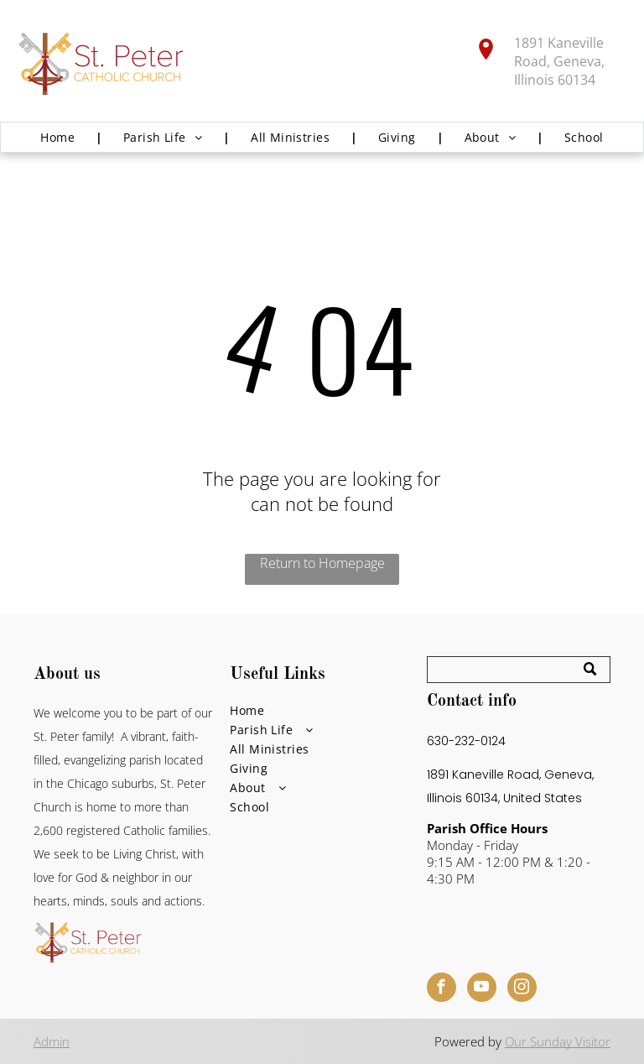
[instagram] (522, 989)
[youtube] (481, 989)
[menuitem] (60, 137)
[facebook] (441, 989)
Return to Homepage (322, 563)
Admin (52, 1041)
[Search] (518, 669)
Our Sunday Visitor (557, 1041)
